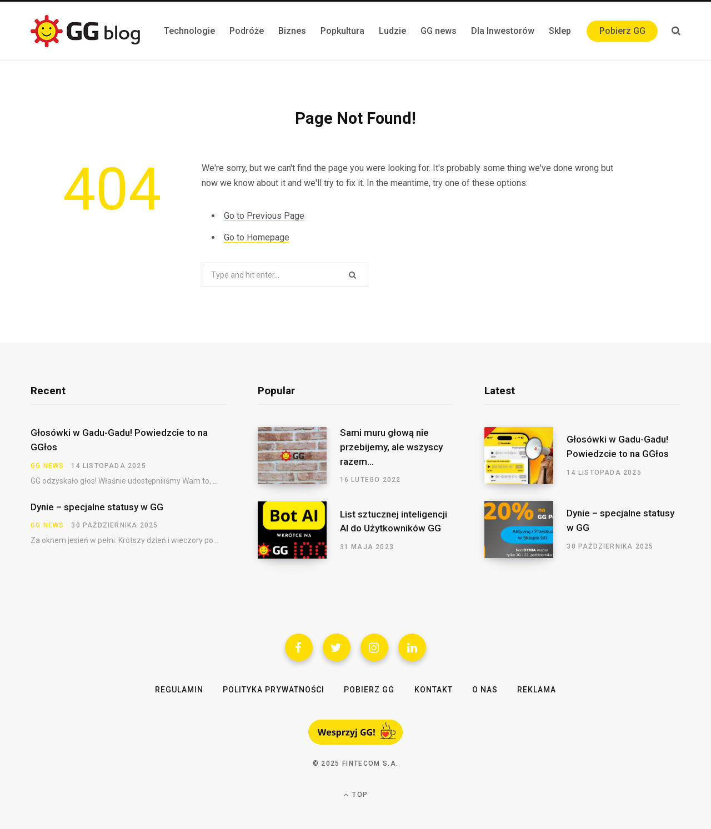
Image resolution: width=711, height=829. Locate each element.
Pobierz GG (369, 689)
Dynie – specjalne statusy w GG (97, 507)
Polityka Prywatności (273, 689)
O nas (485, 689)
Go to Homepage (256, 237)
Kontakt (433, 689)
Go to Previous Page (264, 215)
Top (355, 795)
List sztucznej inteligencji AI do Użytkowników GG (393, 521)
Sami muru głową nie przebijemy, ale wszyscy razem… (391, 447)
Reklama (536, 689)
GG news (47, 466)
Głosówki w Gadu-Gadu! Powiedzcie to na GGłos (119, 440)
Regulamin (179, 689)
